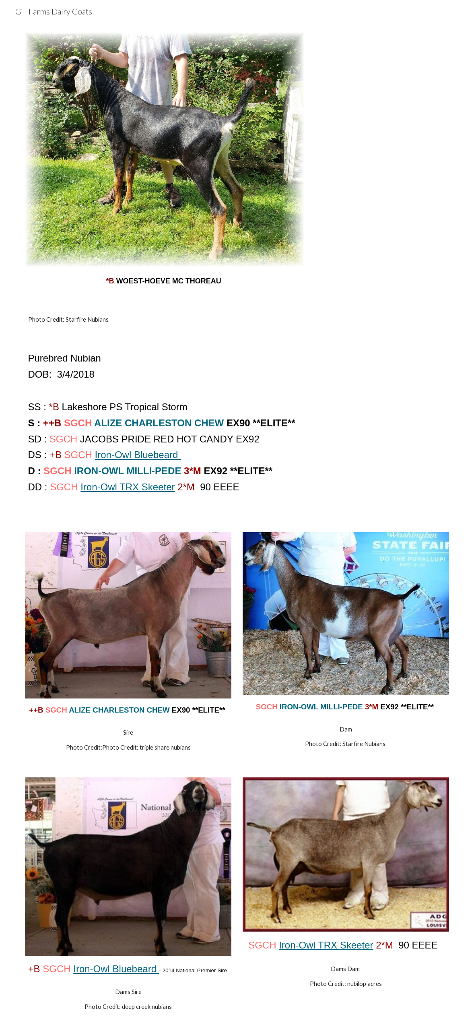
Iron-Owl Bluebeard (138, 454)
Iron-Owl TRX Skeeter (127, 486)
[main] (164, 279)
